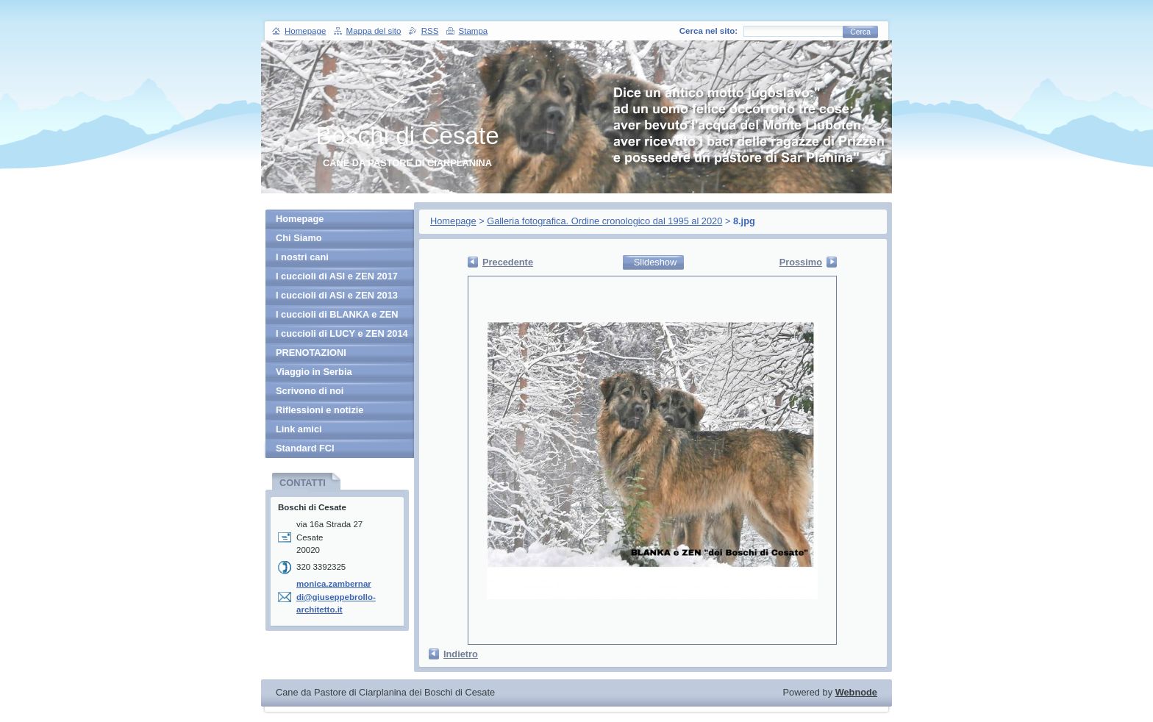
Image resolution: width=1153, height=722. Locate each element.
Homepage (453, 220)
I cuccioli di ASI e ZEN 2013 (337, 295)
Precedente (507, 262)
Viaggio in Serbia (314, 371)
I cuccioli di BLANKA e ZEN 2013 (337, 316)
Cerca (860, 32)
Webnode (856, 692)
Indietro (460, 654)
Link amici (299, 429)
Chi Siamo (299, 237)
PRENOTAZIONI (311, 352)
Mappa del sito (373, 30)
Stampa (473, 30)
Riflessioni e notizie (319, 409)
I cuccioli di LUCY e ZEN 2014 (342, 333)
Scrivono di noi (309, 390)
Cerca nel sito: (708, 30)
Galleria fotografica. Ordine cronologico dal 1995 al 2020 (604, 220)
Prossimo (800, 262)
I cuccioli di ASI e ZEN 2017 (337, 276)
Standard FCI (305, 448)
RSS (430, 30)
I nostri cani (302, 256)
